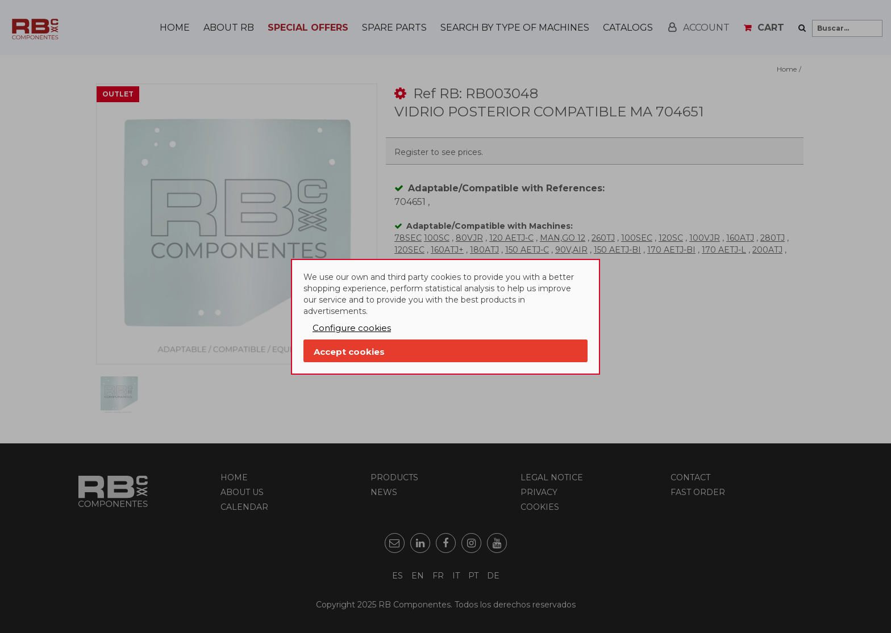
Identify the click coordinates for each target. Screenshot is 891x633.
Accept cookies (349, 351)
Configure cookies (352, 327)
